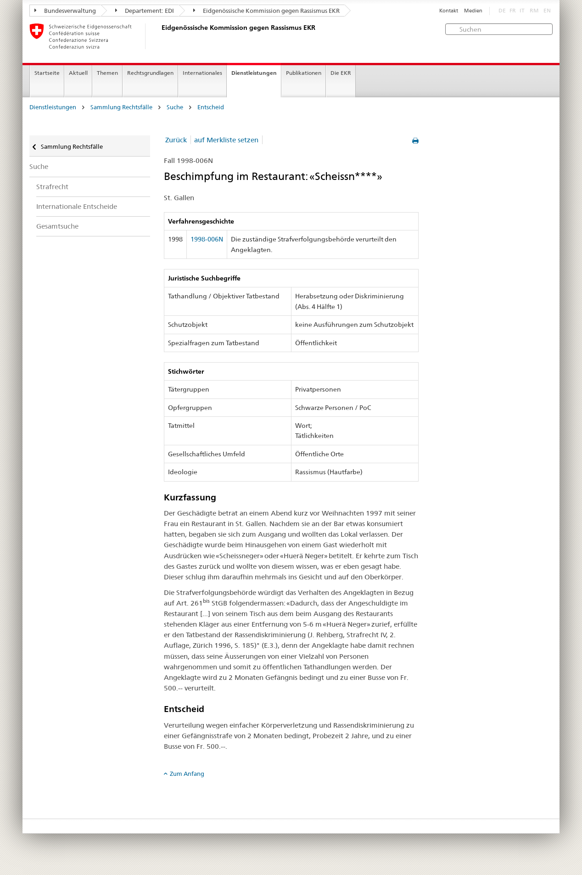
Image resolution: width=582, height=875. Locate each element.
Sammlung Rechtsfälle (121, 107)
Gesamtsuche (57, 226)
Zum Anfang (187, 773)
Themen (107, 72)
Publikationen (303, 72)
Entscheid (210, 107)
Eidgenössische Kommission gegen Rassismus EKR (266, 10)
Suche (175, 107)
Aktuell (78, 72)
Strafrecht (52, 186)
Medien (473, 11)
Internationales (202, 72)
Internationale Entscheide (76, 206)
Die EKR (340, 72)
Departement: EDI (144, 10)
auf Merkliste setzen (226, 139)
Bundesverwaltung (65, 10)
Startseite (47, 72)
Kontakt (448, 11)
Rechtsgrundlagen (150, 72)
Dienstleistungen (254, 72)
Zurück (176, 139)
